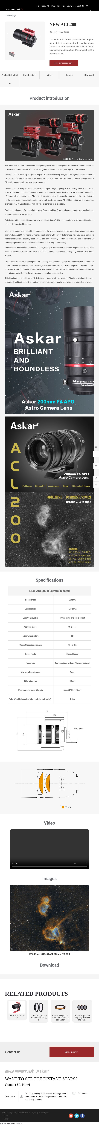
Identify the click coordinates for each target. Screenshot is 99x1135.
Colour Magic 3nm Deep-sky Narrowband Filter (82, 1027)
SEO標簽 (5, 1129)
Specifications (30, 77)
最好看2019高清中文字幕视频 (11, 1134)
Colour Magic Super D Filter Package (39, 1027)
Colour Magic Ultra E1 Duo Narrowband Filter (60, 1027)
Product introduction (10, 84)
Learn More (10, 1106)
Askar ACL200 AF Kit (17, 1026)
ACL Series (64, 32)
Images (69, 77)
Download (89, 77)
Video (49, 77)
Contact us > (83, 1103)
